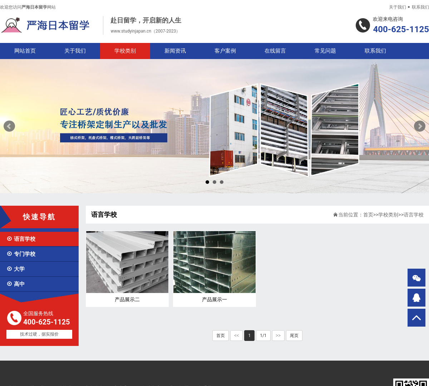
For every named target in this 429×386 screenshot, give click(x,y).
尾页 (294, 335)
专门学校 (20, 254)
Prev (9, 126)
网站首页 (25, 51)
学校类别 (125, 51)
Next (419, 126)
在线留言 (275, 51)
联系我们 (420, 7)
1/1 (263, 335)
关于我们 (397, 7)
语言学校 (20, 239)
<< (236, 335)
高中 (15, 284)
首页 (368, 215)
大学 (15, 269)
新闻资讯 (175, 51)
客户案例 (225, 51)
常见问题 (325, 51)
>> (278, 335)
